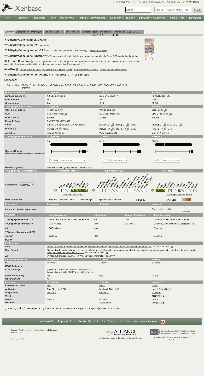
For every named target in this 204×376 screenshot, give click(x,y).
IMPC (132, 224)
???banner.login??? (124, 1)
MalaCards (43, 85)
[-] (86, 50)
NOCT (97, 219)
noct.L (102, 285)
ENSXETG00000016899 (58, 121)
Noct (96, 224)
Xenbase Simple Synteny (58, 167)
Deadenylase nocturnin (30, 69)
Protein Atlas (169, 219)
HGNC (52, 219)
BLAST (9, 18)
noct (49, 285)
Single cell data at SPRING (109, 199)
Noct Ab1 (51, 289)
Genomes (22, 18)
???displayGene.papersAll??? (61, 256)
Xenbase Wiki (47, 321)
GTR (100, 85)
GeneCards (83, 219)
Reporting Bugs (67, 321)
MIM (75, 219)
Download (195, 18)
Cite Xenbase (109, 321)
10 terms (51, 262)
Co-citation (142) (82, 75)
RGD (51, 228)
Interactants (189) (122, 32)
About (149, 321)
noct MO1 (51, 292)
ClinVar (25, 85)
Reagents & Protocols (122, 18)
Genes (52, 18)
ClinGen (33, 85)
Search (197, 10)
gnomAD (26, 88)
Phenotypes (67, 18)
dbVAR (118, 85)
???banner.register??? (151, 1)
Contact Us (173, 1)
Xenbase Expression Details (62, 199)
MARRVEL (92, 85)
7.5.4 (19, 333)
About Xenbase (129, 321)
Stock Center (177, 18)
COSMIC (81, 85)
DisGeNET (109, 85)
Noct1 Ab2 (61, 289)
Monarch (68, 219)
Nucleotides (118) (90, 32)
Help (96, 321)
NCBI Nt (66, 124)
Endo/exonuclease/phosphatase (57, 69)
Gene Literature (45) (54, 32)
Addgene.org (105, 302)
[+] (83, 64)
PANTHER (87, 167)
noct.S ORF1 (158, 296)
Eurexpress (185, 224)
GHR (124, 85)
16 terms (103, 262)
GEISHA (53, 236)
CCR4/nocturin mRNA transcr (113, 69)
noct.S (177, 209)
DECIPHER (70, 85)
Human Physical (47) (64, 75)
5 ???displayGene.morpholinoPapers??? (96, 256)
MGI (51, 224)
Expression (38, 18)
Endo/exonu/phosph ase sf (86, 69)
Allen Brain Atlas (184, 219)
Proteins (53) (106, 32)
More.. (82, 124)
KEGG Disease (57, 85)
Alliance (59, 219)
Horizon (50, 299)
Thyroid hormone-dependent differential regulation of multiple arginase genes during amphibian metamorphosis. (99, 246)
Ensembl (158, 219)
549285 (50, 117)
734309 (155, 117)
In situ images (86, 199)
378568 (102, 117)
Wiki (135, 32)
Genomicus (76, 167)
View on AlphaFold (55, 133)
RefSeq (50, 124)
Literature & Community (152, 18)
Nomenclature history (98, 51)
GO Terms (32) (73, 32)
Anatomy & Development (92, 18)
